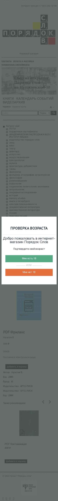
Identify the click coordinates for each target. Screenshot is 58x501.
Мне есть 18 (29, 258)
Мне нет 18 (29, 272)
